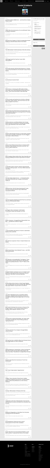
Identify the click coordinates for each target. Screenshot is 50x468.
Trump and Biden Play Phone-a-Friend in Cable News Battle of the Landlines (17, 231)
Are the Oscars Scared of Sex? (12, 79)
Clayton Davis (16, 391)
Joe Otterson (11, 392)
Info (25, 444)
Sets (32, 444)
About (26, 445)
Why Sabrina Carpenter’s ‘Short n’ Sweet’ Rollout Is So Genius (17, 241)
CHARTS (33, 446)
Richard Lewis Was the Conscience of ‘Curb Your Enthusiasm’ (16, 360)
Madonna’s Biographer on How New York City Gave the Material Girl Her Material (17, 413)
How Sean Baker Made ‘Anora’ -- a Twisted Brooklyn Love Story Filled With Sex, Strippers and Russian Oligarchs (17, 179)
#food (40, 460)
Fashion (40, 450)
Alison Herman (23, 50)
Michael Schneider (27, 50)
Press (26, 450)
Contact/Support (27, 453)
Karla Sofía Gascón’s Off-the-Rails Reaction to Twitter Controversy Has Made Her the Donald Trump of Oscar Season (18, 69)
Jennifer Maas (7, 392)
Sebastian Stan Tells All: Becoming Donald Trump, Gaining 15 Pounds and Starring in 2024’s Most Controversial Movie (16, 189)
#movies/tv (40, 457)
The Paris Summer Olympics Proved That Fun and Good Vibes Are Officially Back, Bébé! (18, 200)
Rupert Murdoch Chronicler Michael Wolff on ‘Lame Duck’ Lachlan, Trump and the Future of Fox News (17, 432)
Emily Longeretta (28, 391)
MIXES (40, 446)
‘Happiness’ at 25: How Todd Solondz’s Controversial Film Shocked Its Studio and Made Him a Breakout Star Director (18, 402)
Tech (39, 453)
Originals (40, 448)
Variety (6, 18)
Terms (26, 449)
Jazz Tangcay (20, 392)
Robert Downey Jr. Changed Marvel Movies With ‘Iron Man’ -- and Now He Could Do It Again (17, 221)
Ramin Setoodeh (7, 170)
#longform (40, 456)
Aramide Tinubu (12, 51)
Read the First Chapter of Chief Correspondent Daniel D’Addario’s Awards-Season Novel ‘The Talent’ (17, 41)
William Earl (15, 50)
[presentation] (39, 36)
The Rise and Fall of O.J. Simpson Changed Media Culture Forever (16, 330)
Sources (33, 451)
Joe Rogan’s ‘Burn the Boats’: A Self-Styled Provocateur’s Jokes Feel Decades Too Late (15, 210)
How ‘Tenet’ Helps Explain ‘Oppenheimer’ (14, 370)
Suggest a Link (27, 451)
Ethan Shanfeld (7, 51)
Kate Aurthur (12, 50)
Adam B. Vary (16, 51)
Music (40, 452)
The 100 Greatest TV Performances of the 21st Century (17, 49)
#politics (40, 458)
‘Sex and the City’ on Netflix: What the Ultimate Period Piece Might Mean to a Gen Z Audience (18, 341)
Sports (40, 451)
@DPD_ (25, 7)
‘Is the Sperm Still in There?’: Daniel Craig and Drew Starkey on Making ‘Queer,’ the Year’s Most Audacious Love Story (17, 167)
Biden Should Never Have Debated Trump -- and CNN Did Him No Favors (17, 251)
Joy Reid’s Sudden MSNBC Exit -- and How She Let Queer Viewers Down (18, 20)
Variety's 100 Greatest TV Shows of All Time (15, 390)
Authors (33, 450)
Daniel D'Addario (7, 22)
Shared (33, 449)
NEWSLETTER (41, 444)
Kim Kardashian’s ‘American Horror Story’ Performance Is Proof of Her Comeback (15, 422)
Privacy (26, 446)
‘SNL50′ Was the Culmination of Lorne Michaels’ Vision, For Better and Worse (18, 31)
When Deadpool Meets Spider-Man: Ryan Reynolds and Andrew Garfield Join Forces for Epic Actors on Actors (18, 157)
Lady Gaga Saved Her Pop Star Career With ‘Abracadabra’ (15, 60)
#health (40, 459)
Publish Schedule (27, 454)
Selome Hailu (19, 50)
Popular (33, 448)
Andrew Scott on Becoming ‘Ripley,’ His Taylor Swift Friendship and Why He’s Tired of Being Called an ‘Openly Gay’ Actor (17, 319)
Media (40, 449)
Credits (26, 452)
